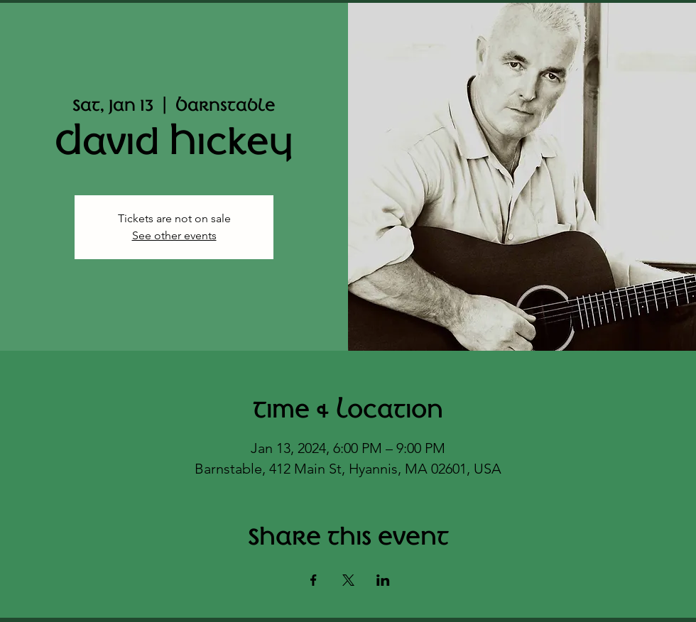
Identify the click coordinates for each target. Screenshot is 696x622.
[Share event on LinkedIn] (383, 580)
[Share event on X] (348, 580)
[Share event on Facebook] (313, 580)
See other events (174, 235)
